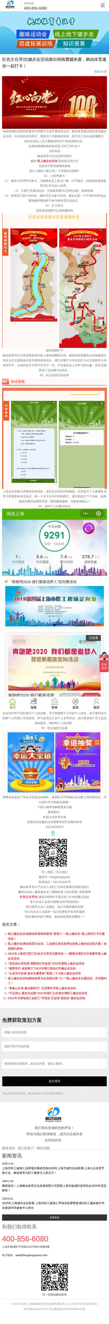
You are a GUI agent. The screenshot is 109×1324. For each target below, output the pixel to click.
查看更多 (55, 1217)
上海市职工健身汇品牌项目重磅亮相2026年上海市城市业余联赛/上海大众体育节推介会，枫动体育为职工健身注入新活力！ (54, 1168)
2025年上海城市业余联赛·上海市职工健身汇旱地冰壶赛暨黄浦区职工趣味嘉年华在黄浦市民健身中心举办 (54, 1203)
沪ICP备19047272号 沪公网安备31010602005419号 (54, 1309)
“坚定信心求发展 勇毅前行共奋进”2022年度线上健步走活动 (46, 963)
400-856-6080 (35, 8)
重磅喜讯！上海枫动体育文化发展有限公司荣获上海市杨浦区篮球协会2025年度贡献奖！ (54, 1185)
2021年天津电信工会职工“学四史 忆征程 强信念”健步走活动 (46, 998)
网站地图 (43, 1148)
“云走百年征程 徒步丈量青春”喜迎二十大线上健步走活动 (44, 973)
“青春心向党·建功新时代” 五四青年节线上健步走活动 (42, 988)
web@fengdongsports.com (31, 1255)
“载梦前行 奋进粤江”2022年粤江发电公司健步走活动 (42, 968)
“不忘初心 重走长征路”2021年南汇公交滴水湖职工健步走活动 (47, 993)
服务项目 (8, 1148)
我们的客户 (26, 1148)
